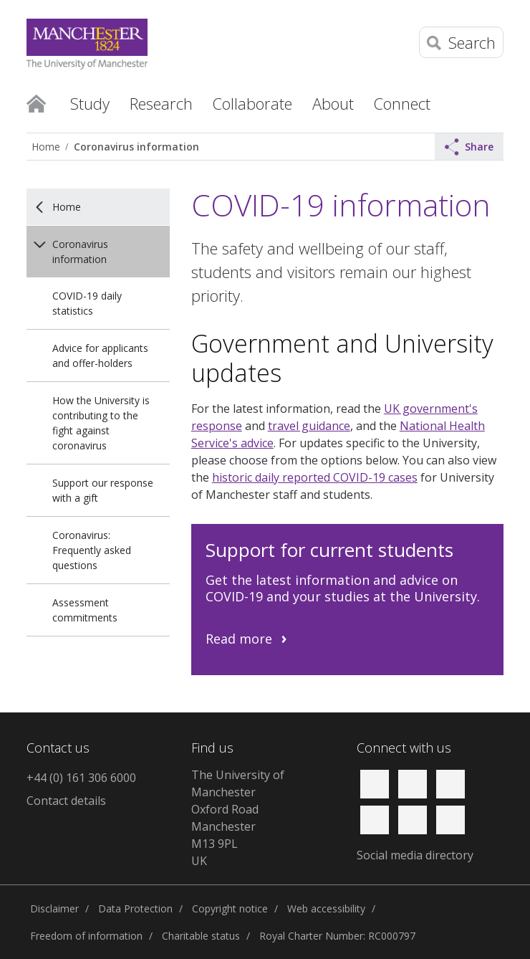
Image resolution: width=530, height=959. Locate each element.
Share (469, 147)
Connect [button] (402, 103)
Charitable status (201, 936)
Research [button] (161, 103)
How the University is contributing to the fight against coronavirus (101, 422)
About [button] (333, 103)
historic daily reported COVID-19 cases (315, 477)
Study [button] (90, 103)
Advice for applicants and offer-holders (100, 355)
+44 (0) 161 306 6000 (81, 778)
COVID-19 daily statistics (87, 303)
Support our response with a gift (102, 490)
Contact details (66, 800)
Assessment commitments (84, 610)
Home (36, 102)
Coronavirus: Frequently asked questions (91, 550)
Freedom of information (86, 936)
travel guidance (309, 426)
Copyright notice (230, 908)
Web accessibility (326, 908)
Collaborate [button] (252, 103)
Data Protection (135, 908)
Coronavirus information (136, 146)
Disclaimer (54, 908)
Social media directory (415, 855)
